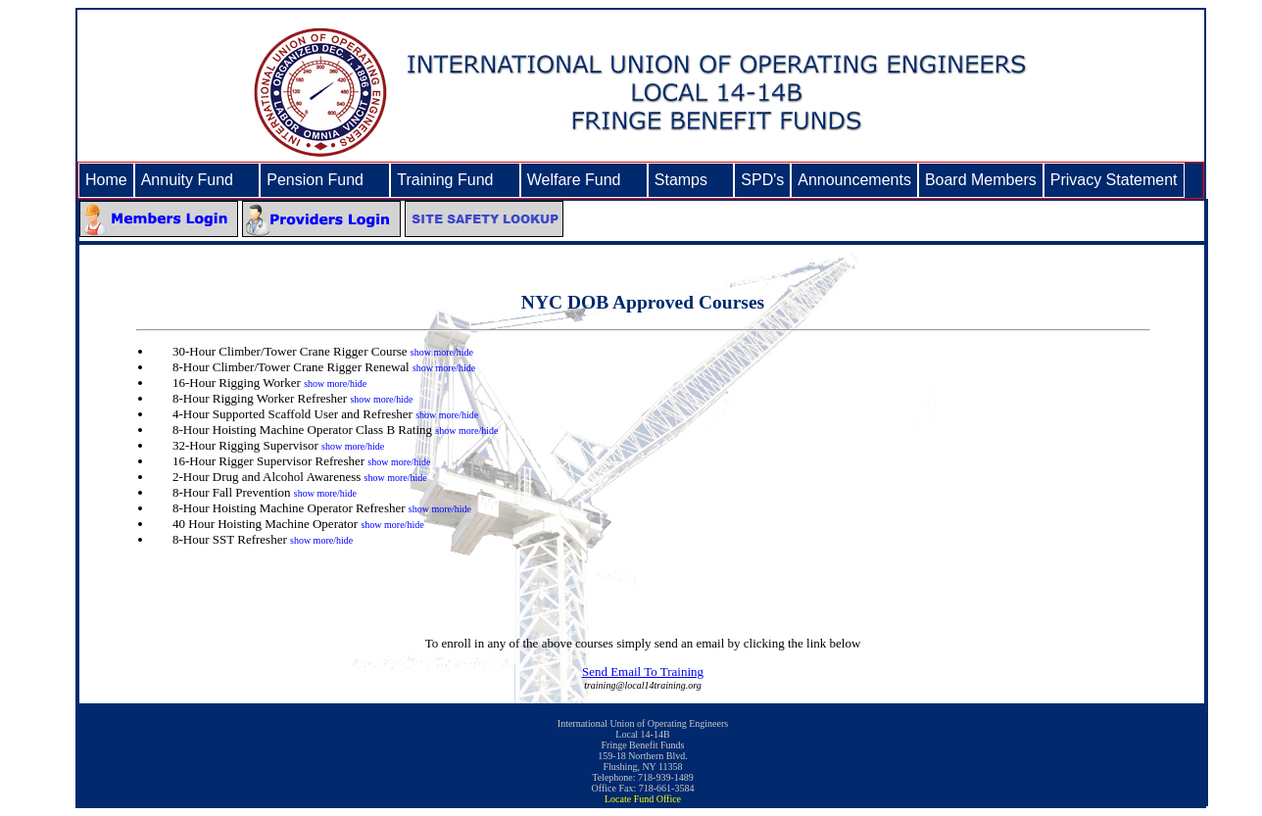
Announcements (854, 179)
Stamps (691, 179)
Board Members (981, 179)
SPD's (762, 179)
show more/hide (442, 352)
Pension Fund (325, 179)
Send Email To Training (643, 671)
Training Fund (454, 179)
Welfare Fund (584, 179)
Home (106, 179)
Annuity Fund (197, 179)
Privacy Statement (1114, 179)
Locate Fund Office (643, 798)
